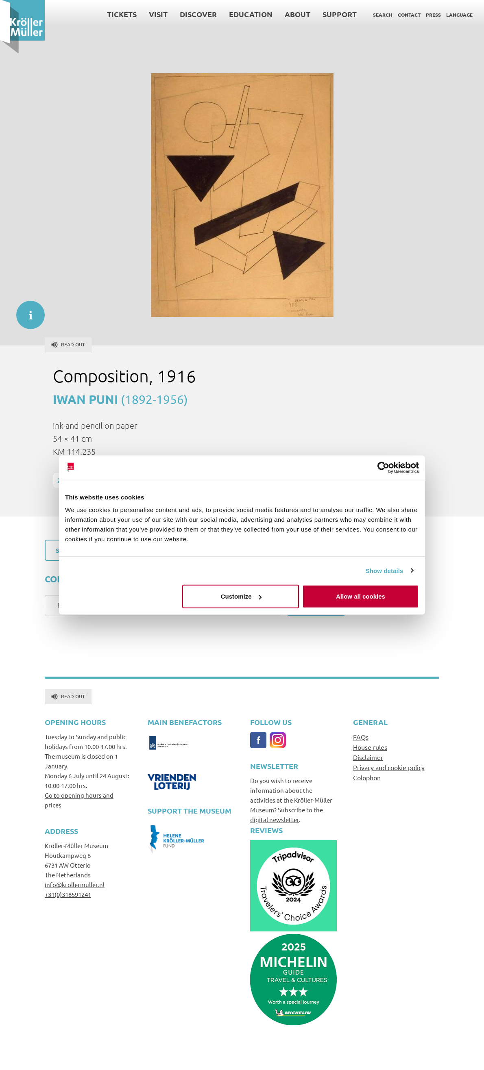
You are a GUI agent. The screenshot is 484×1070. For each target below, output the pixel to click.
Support (340, 14)
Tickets (122, 14)
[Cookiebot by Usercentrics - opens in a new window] (383, 467)
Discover (198, 14)
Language (459, 14)
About (297, 14)
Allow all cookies (360, 596)
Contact (409, 14)
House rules (370, 747)
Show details (384, 570)
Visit (158, 14)
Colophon (367, 777)
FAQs (360, 737)
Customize (241, 596)
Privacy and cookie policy (389, 767)
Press (433, 14)
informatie (26, 311)
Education (251, 14)
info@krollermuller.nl (75, 884)
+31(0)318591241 (68, 894)
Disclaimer (368, 757)
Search (382, 14)
